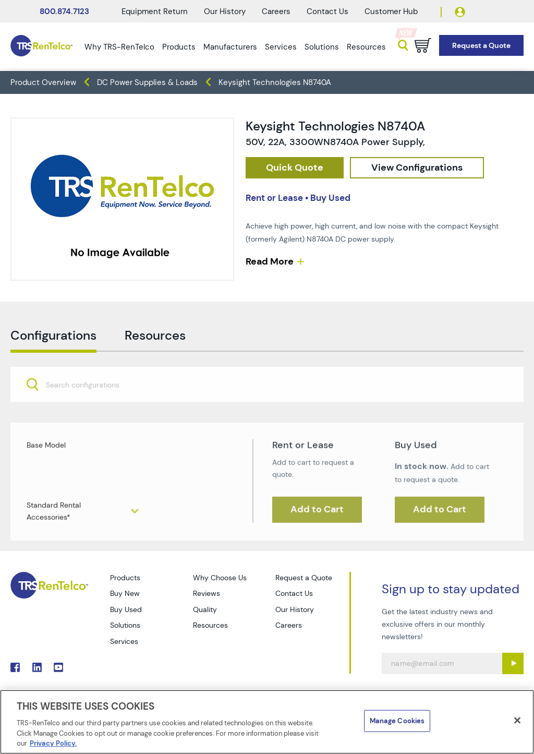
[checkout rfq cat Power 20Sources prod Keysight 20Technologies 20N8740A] (295, 168)
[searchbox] (89, 409)
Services (281, 47)
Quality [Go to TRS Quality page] (205, 609)
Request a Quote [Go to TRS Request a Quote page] (303, 577)
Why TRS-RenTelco (119, 47)
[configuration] (417, 168)
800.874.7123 (64, 11)
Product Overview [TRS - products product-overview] (43, 82)
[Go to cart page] (423, 45)
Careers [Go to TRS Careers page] (288, 625)
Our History (225, 11)
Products (179, 47)
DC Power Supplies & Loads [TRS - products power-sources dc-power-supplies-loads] (147, 82)
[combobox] (267, 408)
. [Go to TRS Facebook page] (15, 667)
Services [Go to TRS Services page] (124, 641)
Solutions (322, 47)
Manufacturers (230, 47)
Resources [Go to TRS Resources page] (210, 625)
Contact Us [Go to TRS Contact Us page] (294, 593)
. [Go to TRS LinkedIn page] (37, 667)
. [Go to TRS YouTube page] (58, 667)
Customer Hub (391, 11)
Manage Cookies (397, 720)
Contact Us (327, 11)
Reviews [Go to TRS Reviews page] (206, 593)
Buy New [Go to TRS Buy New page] (125, 593)
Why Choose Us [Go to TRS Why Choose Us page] (220, 577)
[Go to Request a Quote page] (481, 45)
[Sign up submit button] (513, 663)
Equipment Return (155, 11)
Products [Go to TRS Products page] (125, 577)
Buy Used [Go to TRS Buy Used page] (126, 609)
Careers (276, 11)
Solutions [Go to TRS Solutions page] (125, 625)
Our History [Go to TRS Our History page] (294, 609)
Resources (366, 47)
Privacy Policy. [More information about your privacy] (53, 743)
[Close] (517, 720)
